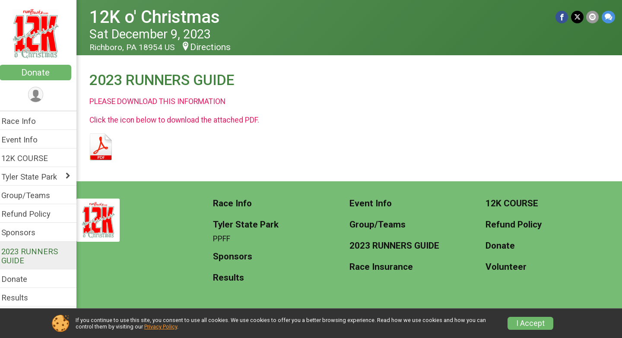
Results (20, 297)
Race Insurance (384, 267)
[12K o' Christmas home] (41, 33)
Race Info (24, 121)
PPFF (226, 238)
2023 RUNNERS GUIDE (35, 256)
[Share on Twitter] (577, 17)
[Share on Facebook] (562, 17)
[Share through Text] (608, 17)
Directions (216, 47)
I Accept (530, 323)
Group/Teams (31, 195)
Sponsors (24, 232)
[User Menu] (41, 95)
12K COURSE (30, 158)
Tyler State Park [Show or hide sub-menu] (35, 176)
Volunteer (507, 267)
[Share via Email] (593, 17)
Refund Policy (31, 213)
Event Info (25, 139)
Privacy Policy (160, 326)
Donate (41, 72)
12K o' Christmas (160, 17)
